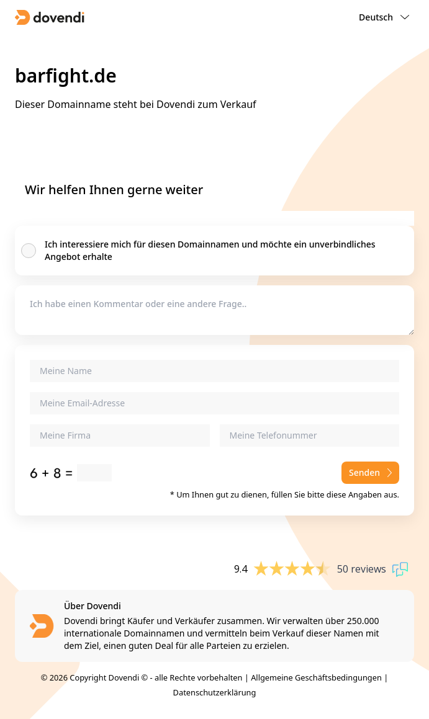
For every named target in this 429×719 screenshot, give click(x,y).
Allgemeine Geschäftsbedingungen (316, 677)
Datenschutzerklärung (214, 692)
